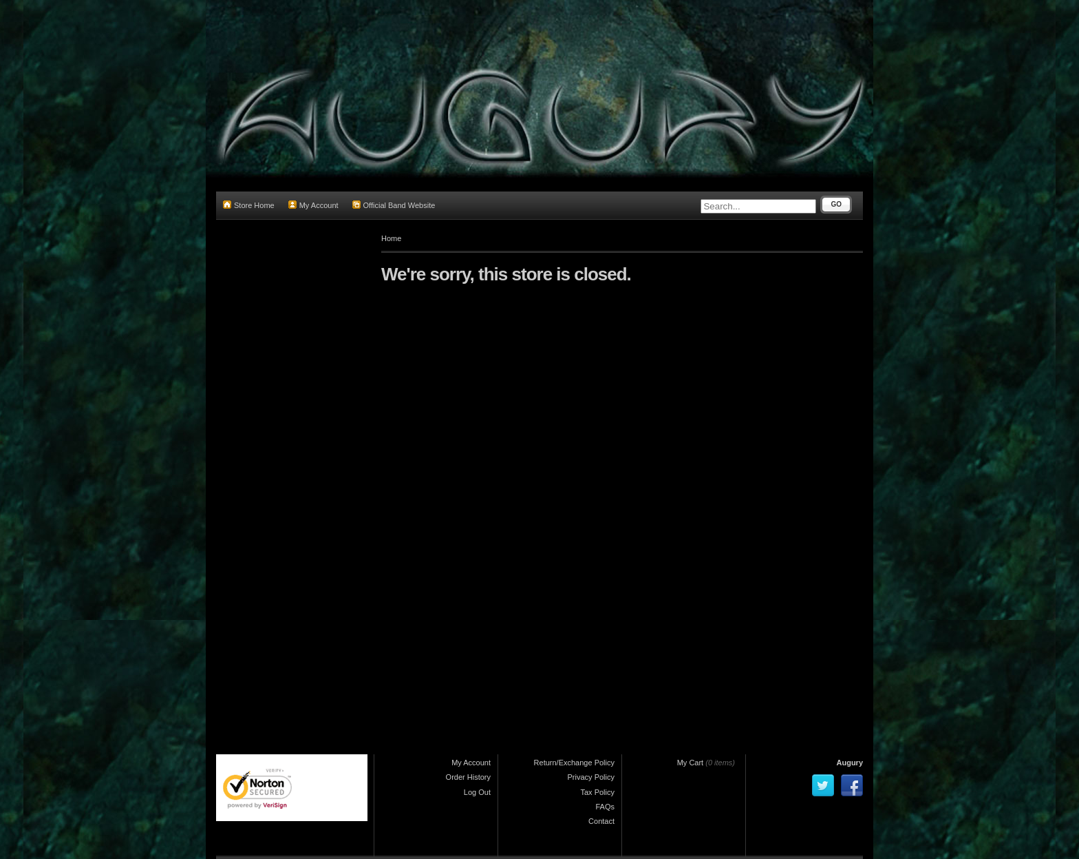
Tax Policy (597, 792)
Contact (601, 821)
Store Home (249, 204)
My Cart (690, 762)
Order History (468, 777)
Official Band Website (394, 204)
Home (391, 238)
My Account (313, 204)
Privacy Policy (591, 777)
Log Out (477, 792)
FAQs (605, 807)
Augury (850, 762)
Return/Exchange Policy (574, 762)
